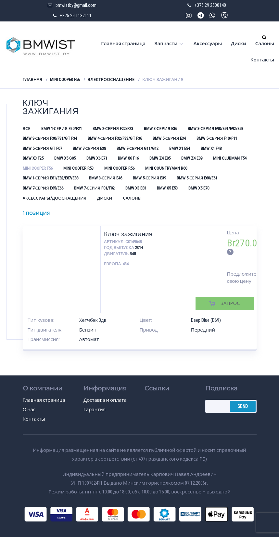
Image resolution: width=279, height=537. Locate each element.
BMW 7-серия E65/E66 (43, 188)
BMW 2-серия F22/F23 (113, 128)
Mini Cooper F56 (65, 79)
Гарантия (94, 410)
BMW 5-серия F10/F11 (217, 138)
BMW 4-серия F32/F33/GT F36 (115, 138)
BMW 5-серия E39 (149, 178)
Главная (32, 79)
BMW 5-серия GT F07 (42, 148)
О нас (29, 410)
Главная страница (123, 43)
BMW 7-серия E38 (89, 148)
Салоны (264, 43)
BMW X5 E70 (198, 188)
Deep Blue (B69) (206, 320)
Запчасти (165, 43)
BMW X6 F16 (128, 158)
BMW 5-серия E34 (169, 138)
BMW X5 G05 (65, 158)
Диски (238, 43)
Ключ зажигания (128, 234)
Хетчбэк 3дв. (93, 320)
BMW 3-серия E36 (160, 128)
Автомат (89, 339)
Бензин (87, 330)
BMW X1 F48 (211, 148)
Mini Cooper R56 (119, 168)
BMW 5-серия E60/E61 (197, 178)
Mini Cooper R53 (78, 168)
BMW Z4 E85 (160, 158)
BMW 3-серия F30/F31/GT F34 (50, 138)
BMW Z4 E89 (191, 158)
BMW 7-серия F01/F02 (94, 188)
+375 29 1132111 (76, 15)
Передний (203, 330)
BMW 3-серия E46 (105, 178)
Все (27, 128)
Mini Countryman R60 (166, 168)
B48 (133, 253)
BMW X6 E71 (96, 158)
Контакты (262, 60)
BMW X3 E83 (135, 188)
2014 (139, 247)
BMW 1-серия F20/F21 (61, 128)
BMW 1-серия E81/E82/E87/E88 (50, 178)
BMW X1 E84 (179, 148)
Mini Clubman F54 (230, 158)
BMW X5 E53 (167, 188)
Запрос (230, 303)
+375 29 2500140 (210, 5)
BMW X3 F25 (33, 158)
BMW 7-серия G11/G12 (138, 148)
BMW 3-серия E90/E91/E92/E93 (215, 128)
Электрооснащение (111, 79)
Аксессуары (208, 43)
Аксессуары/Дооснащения (54, 198)
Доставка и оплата (105, 400)
